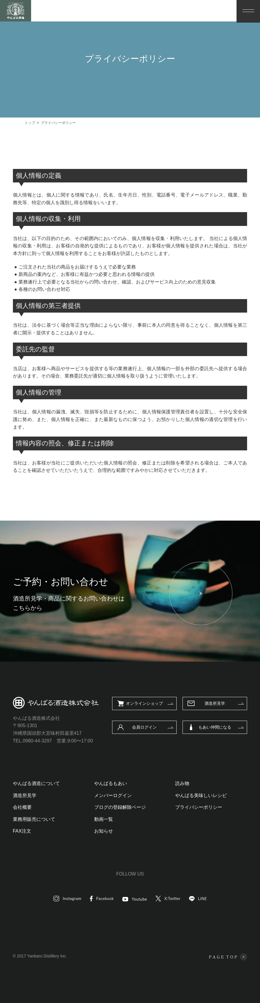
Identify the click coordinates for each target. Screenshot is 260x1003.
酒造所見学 (215, 703)
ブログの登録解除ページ (120, 807)
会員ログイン (144, 727)
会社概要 (22, 807)
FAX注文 (22, 830)
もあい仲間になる (214, 727)
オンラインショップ (144, 703)
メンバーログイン (113, 795)
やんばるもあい (110, 783)
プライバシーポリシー (198, 807)
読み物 (182, 783)
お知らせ (103, 830)
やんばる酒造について (36, 783)
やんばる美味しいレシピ (201, 795)
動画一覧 (103, 819)
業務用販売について (34, 819)
